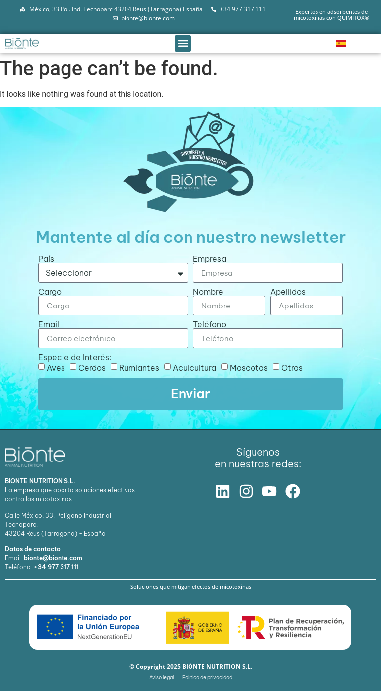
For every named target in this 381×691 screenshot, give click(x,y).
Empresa (209, 259)
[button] (183, 43)
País (46, 259)
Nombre (208, 292)
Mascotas (249, 368)
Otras (292, 368)
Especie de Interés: (74, 357)
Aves (56, 368)
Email (48, 324)
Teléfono (209, 324)
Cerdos (92, 368)
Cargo (50, 292)
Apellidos (288, 292)
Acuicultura (194, 368)
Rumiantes (139, 368)
